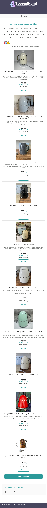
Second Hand (16, 504)
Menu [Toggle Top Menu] (23, 16)
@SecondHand (10, 492)
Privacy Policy (24, 504)
